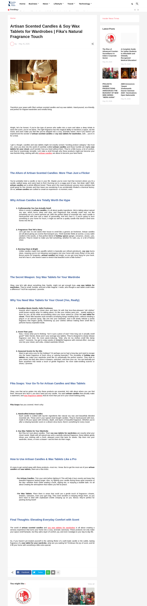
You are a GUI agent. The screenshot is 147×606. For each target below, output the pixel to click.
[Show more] (58, 572)
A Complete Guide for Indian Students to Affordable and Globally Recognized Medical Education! (129, 54)
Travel (70, 4)
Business (33, 4)
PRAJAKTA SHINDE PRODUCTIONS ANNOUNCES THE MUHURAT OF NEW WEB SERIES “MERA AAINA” (110, 90)
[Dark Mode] (132, 4)
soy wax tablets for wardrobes (61, 528)
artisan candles (45, 153)
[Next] (138, 10)
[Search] (137, 4)
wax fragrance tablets (33, 396)
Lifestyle (58, 4)
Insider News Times (110, 18)
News (45, 4)
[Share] (93, 44)
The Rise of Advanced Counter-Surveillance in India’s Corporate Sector (110, 53)
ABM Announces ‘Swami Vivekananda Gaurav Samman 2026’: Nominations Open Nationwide (129, 89)
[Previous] (135, 10)
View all (91, 584)
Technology (84, 4)
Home (22, 4)
